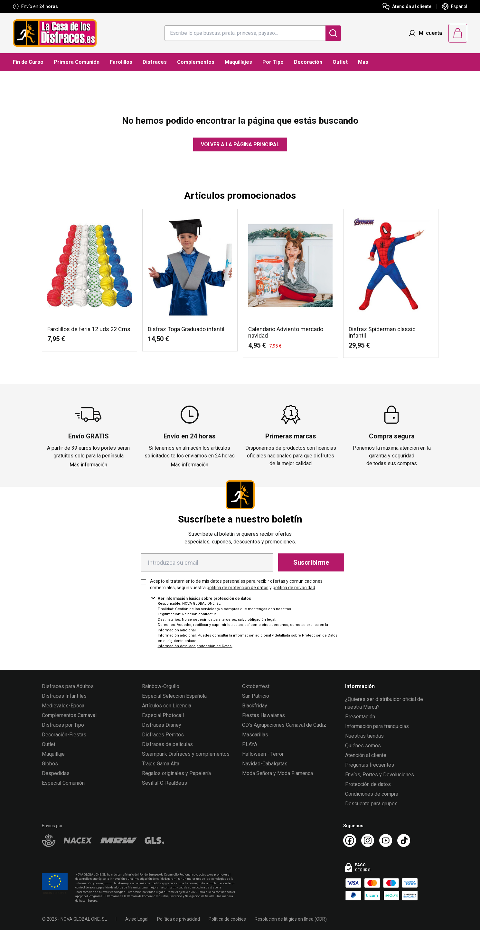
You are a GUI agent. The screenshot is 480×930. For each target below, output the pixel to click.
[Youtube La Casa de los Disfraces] (385, 840)
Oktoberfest (255, 686)
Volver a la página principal (240, 144)
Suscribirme (311, 562)
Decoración (308, 62)
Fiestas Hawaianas (263, 715)
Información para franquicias (377, 726)
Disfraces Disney (161, 725)
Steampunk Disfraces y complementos (186, 754)
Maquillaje (53, 754)
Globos (50, 764)
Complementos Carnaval (69, 715)
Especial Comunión (63, 783)
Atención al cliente (365, 755)
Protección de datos (368, 784)
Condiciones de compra (371, 794)
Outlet (340, 62)
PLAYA (249, 744)
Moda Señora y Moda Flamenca (277, 773)
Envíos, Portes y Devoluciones (379, 775)
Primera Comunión (76, 62)
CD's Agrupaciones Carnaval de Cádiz (284, 725)
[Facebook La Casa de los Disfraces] (349, 840)
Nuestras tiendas (364, 736)
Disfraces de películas (167, 744)
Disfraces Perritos (163, 735)
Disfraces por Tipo (63, 725)
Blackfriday (254, 706)
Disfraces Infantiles (64, 696)
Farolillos (121, 62)
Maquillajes (238, 62)
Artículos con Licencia (166, 706)
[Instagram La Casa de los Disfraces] (367, 840)
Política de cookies (227, 919)
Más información (88, 465)
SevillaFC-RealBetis (164, 783)
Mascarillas (255, 735)
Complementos (195, 62)
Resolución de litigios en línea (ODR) (291, 919)
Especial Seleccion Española (174, 696)
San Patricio (255, 696)
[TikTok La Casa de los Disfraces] (403, 840)
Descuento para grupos (371, 804)
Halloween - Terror (263, 754)
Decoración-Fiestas (64, 735)
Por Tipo (273, 62)
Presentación (360, 717)
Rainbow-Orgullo (160, 686)
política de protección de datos (237, 587)
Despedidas (56, 773)
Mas (363, 62)
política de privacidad (294, 587)
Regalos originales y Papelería (176, 773)
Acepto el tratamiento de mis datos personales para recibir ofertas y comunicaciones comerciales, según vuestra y (236, 584)
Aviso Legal (136, 919)
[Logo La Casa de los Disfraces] (55, 33)
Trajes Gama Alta (160, 764)
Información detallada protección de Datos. (195, 646)
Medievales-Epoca (63, 706)
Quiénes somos (363, 746)
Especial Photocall (163, 715)
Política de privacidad (178, 919)
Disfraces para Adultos (68, 686)
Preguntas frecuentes (369, 765)
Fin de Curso (28, 62)
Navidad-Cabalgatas (264, 764)
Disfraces (155, 62)
